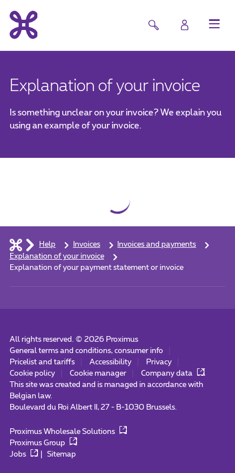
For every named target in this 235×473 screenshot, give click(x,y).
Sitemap (61, 454)
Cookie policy (32, 373)
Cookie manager (98, 373)
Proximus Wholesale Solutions (68, 432)
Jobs (24, 454)
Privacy (159, 362)
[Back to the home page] (24, 24)
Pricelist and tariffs (42, 362)
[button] (214, 23)
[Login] (184, 24)
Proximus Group (44, 443)
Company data (173, 373)
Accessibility (110, 362)
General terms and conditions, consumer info (86, 351)
